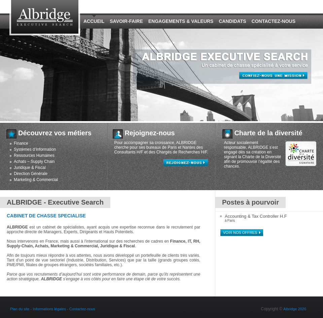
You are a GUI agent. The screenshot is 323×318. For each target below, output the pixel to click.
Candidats (232, 21)
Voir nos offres (240, 233)
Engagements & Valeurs (180, 21)
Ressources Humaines (34, 155)
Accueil (93, 21)
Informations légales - (51, 309)
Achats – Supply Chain (34, 161)
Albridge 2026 (294, 309)
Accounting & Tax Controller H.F (256, 216)
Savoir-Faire (126, 21)
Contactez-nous (273, 21)
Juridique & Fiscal (30, 167)
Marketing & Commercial (36, 179)
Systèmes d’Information (35, 149)
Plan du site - (21, 309)
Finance (21, 143)
